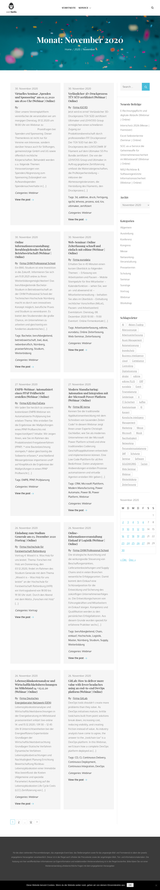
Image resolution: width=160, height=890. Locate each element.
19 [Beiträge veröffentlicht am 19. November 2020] (138, 536)
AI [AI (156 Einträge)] (123, 324)
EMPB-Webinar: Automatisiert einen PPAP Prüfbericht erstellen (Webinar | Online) (34, 393)
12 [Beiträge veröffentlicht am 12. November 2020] (138, 529)
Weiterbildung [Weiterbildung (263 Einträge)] (129, 479)
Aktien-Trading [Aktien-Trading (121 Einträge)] (136, 324)
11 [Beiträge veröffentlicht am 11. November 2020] (133, 529)
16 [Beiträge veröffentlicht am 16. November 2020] (123, 536)
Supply (104, 640)
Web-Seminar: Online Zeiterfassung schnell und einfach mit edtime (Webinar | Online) (86, 247)
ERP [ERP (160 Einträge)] (141, 381)
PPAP (32, 479)
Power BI (86, 492)
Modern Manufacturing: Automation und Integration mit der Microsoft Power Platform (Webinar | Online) (88, 395)
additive (83, 197)
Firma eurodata (81, 259)
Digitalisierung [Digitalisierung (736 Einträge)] (129, 371)
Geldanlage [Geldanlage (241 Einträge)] (128, 396)
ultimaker (73, 206)
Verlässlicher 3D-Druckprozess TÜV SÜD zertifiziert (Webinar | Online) (87, 97)
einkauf (72, 635)
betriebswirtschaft (25, 340)
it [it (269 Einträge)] (139, 396)
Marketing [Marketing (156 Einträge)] (127, 427)
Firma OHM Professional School (37, 263)
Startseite (69, 7)
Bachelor (26, 335)
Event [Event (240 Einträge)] (138, 386)
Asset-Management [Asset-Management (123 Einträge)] (132, 340)
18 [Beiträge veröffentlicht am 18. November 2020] (133, 536)
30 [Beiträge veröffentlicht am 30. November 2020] (123, 550)
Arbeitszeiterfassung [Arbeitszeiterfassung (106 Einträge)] (132, 335)
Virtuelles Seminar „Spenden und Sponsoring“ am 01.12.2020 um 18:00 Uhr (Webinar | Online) (35, 97)
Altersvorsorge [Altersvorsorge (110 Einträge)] (129, 329)
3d (76, 197)
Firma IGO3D (80, 107)
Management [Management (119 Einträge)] (128, 422)
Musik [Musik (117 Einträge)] (139, 433)
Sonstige (125, 285)
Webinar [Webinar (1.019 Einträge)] (126, 474)
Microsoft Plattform (92, 483)
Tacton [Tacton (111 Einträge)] (144, 463)
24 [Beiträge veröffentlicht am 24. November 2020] (128, 543)
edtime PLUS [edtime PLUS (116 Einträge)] (128, 381)
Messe (124, 251)
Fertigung (102, 197)
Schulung (125, 273)
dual (45, 340)
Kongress (125, 245)
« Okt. (123, 559)
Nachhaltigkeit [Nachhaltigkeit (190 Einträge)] (129, 438)
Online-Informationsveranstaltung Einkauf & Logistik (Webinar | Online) (86, 538)
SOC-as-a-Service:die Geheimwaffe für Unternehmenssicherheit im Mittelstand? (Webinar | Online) (134, 155)
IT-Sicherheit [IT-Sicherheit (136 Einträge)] (128, 402)
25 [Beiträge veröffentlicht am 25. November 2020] (133, 543)
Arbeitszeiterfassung (86, 327)
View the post (24, 199)
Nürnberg (39, 344)
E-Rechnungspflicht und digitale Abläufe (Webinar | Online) (134, 115)
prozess (89, 201)
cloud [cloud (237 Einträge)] (125, 360)
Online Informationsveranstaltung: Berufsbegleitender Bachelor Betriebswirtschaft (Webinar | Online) (33, 249)
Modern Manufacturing (81, 488)
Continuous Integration (81, 766)
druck (92, 197)
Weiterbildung (23, 353)
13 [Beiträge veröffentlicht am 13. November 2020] (143, 529)
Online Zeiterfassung (91, 332)
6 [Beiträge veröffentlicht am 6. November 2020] (143, 522)
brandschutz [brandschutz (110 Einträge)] (128, 350)
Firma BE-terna (81, 406)
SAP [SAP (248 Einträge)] (124, 453)
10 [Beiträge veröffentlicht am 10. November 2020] (128, 529)
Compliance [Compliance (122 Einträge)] (138, 360)
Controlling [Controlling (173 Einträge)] (127, 366)
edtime (103, 327)
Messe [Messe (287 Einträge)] (140, 427)
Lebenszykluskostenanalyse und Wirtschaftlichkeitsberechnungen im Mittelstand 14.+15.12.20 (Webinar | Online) (36, 686)
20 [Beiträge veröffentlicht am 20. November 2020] (143, 536)
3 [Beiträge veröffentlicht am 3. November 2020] (128, 522)
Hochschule (84, 635)
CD (76, 757)
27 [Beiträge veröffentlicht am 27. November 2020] (143, 543)
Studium (39, 348)
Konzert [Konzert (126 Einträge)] (126, 412)
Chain (98, 631)
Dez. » (132, 559)
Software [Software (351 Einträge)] (139, 458)
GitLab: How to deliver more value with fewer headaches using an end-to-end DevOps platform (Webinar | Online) (86, 686)
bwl (39, 340)
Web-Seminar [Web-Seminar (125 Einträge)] (129, 469)
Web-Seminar (76, 336)
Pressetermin (127, 267)
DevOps (99, 766)
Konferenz (126, 239)
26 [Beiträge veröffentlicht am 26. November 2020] (138, 543)
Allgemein (126, 227)
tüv (102, 201)
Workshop (126, 303)
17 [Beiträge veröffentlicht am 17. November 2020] (128, 536)
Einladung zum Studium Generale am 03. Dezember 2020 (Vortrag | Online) (35, 536)
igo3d (71, 201)
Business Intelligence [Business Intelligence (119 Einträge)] (133, 355)
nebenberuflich (23, 344)
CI (80, 757)
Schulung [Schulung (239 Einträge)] (135, 453)
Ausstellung (126, 233)
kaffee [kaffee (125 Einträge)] (142, 402)
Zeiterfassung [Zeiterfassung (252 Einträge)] (129, 484)
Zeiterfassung (92, 336)
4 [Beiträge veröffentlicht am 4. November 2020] (133, 522)
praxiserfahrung (24, 348)
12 (31, 822)
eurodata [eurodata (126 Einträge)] (126, 386)
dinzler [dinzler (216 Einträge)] (125, 376)
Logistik (96, 635)
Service (85, 7)
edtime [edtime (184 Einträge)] (136, 376)
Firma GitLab (80, 698)
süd (97, 201)
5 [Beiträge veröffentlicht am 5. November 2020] (138, 522)
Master (72, 640)
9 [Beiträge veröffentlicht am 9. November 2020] (123, 529)
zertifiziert (86, 206)
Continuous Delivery (94, 757)
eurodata (73, 332)
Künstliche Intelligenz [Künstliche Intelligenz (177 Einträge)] (133, 417)
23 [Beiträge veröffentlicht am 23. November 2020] (123, 543)
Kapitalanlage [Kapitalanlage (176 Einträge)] (129, 407)
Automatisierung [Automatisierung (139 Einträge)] (130, 345)
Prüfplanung (43, 479)
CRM (77, 483)
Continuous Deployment (81, 761)
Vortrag (32, 610)
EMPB (25, 479)
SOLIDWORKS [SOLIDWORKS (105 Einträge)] (129, 463)
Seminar (125, 279)
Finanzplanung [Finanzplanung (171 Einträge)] (129, 391)
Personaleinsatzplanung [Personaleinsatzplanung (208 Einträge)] (134, 448)
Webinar (33, 192)
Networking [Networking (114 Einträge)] (128, 443)
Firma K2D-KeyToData (32, 403)
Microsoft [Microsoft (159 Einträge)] (127, 433)
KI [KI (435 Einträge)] (141, 407)
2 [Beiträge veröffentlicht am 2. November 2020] (123, 522)
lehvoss (80, 201)
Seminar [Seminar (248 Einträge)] (126, 458)
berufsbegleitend (42, 335)
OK (130, 885)
